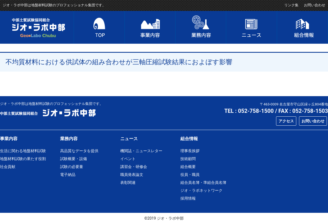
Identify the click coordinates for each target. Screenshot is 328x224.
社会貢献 (7, 166)
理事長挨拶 (190, 151)
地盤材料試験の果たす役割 (23, 159)
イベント (128, 159)
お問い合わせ (314, 5)
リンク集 (291, 5)
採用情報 (188, 198)
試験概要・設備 (73, 159)
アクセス (286, 121)
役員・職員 (190, 174)
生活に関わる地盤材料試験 (23, 151)
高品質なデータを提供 (79, 151)
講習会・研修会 (133, 166)
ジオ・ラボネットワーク (201, 190)
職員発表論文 (131, 174)
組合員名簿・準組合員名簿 (203, 182)
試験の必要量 (71, 166)
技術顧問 (188, 159)
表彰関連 (128, 182)
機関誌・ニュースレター (141, 151)
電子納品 (67, 174)
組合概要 (188, 166)
